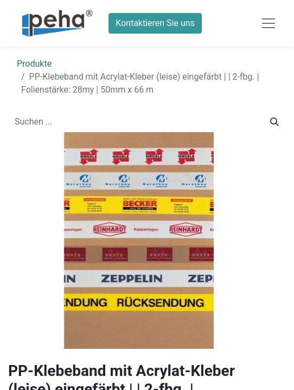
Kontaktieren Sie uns (155, 23)
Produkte (34, 63)
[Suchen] (274, 122)
